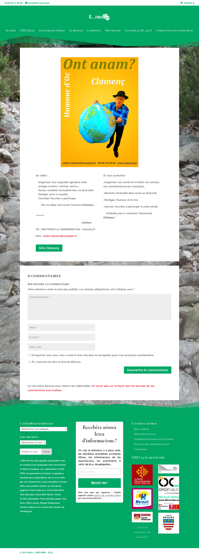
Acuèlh (10, 30)
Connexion (140, 449)
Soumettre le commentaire (147, 370)
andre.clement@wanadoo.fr (60, 235)
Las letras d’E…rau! (138, 30)
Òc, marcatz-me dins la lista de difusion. (54, 361)
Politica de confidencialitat (151, 444)
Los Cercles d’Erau (52, 30)
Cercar (46, 451)
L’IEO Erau (27, 30)
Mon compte (141, 429)
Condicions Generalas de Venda (153, 439)
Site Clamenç (49, 248)
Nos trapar (113, 30)
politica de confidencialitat (107, 495)
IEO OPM (41, 552)
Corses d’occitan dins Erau (174, 30)
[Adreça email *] (99, 471)
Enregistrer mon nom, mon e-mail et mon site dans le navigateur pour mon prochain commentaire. (93, 355)
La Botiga (94, 30)
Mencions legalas (145, 434)
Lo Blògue (76, 30)
